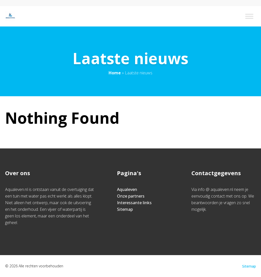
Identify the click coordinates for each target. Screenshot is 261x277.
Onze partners (131, 196)
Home (115, 73)
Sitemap (125, 209)
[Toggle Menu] (249, 16)
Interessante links (134, 202)
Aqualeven (127, 189)
